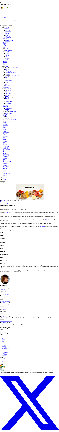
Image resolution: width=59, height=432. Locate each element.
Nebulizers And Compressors (7, 67)
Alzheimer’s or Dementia (6, 146)
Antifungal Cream (7, 41)
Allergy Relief (7, 76)
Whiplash (4, 170)
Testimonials (3, 340)
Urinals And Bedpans (7, 55)
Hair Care (4, 164)
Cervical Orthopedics (7, 94)
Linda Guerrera (3, 200)
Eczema (4, 159)
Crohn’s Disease (5, 125)
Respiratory (4, 66)
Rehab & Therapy (4, 88)
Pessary (6, 56)
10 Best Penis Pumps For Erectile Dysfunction (6, 321)
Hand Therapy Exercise (8, 103)
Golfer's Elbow (5, 168)
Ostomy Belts (5, 65)
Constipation (5, 151)
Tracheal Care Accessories (8, 80)
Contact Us (3, 339)
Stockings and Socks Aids (8, 90)
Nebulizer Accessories (8, 68)
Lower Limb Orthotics (8, 93)
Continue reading (2, 289)
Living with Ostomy (6, 63)
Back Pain (4, 127)
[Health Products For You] (29, 8)
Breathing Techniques (6, 87)
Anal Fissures (5, 172)
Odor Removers (5, 61)
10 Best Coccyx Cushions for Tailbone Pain (5, 301)
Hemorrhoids (6, 59)
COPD (4, 160)
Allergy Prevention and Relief (7, 75)
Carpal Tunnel (5, 128)
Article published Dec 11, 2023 (9, 200)
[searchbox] (3, 20)
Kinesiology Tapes (7, 118)
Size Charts (3, 361)
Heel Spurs (4, 122)
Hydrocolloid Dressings (8, 31)
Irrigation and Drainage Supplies (7, 60)
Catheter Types (7, 54)
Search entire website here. (10, 20)
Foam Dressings (7, 32)
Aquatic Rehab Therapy (6, 110)
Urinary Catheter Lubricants (8, 50)
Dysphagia (4, 150)
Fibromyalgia (5, 144)
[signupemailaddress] (3, 328)
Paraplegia (4, 137)
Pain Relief (4, 115)
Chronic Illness (5, 167)
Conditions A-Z (4, 121)
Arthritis (4, 131)
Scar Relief (4, 45)
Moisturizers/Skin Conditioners (9, 40)
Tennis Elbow (5, 141)
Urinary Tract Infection (6, 155)
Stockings (6, 91)
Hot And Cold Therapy (6, 111)
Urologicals (4, 48)
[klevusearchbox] (15, 20)
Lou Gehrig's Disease (6, 166)
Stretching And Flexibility (8, 108)
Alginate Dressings (7, 30)
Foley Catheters (7, 53)
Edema (4, 126)
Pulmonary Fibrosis (5, 163)
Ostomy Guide (5, 64)
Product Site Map (4, 342)
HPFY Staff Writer (3, 295)
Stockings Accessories (8, 89)
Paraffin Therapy (5, 105)
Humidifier (6, 77)
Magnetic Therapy (5, 106)
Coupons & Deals (4, 358)
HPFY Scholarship (4, 354)
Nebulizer (2, 313)
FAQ (2, 362)
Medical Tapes (5, 44)
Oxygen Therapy (5, 71)
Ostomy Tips (5, 62)
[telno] (2, 16)
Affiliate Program (4, 355)
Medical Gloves (5, 38)
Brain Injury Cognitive (6, 147)
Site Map (3, 341)
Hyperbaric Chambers (8, 74)
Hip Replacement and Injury (7, 149)
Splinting (4, 116)
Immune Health (5, 86)
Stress (4, 142)
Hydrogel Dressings (7, 29)
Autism (4, 134)
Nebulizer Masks (7, 69)
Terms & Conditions (4, 347)
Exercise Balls (7, 107)
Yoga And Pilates (7, 109)
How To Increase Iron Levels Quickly (5, 294)
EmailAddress (9, 328)
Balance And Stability (7, 102)
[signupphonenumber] (3, 333)
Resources (1, 357)
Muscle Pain (5, 124)
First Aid (4, 43)
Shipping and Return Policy (5, 348)
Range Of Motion (5, 162)
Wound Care (4, 27)
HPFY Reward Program (5, 352)
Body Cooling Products (6, 119)
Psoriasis (4, 143)
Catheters (4, 51)
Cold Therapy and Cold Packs (9, 113)
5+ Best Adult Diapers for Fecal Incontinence (6, 308)
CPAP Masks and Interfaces (8, 84)
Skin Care (4, 39)
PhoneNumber (9, 333)
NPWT (4, 47)
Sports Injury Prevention (6, 123)
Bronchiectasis (5, 158)
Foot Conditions (5, 133)
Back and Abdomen (7, 95)
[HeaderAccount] (4, 17)
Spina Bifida (5, 140)
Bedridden (4, 145)
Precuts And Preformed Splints (9, 117)
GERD (4, 171)
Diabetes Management (6, 132)
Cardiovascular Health (6, 154)
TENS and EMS (7, 98)
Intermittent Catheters (7, 52)
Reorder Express (4, 346)
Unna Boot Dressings (7, 35)
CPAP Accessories (7, 85)
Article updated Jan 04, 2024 (17, 200)
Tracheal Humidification (8, 79)
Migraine (4, 135)
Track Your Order (4, 345)
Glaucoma (4, 153)
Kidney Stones (7, 58)
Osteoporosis (5, 157)
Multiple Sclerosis (5, 136)
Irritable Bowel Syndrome (6, 173)
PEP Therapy (5, 70)
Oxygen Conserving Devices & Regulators (10, 72)
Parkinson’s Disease (5, 148)
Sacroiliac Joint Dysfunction (7, 161)
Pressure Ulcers (5, 129)
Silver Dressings (7, 34)
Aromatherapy (5, 114)
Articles (3, 359)
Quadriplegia (5, 138)
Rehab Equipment (7, 100)
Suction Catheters (7, 81)
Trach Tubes (6, 82)
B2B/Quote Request (4, 349)
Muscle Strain (5, 165)
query (1, 25)
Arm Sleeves (6, 104)
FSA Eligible (3, 360)
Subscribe (2, 329)
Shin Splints (4, 139)
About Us (3, 338)
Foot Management (7, 92)
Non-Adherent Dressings (8, 37)
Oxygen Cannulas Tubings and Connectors (10, 73)
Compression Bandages (6, 28)
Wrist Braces (6, 96)
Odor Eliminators (5, 42)
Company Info (2, 337)
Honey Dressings (7, 33)
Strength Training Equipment (8, 101)
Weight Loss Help (5, 156)
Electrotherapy (5, 97)
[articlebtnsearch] (11, 25)
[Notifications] (3, 18)
